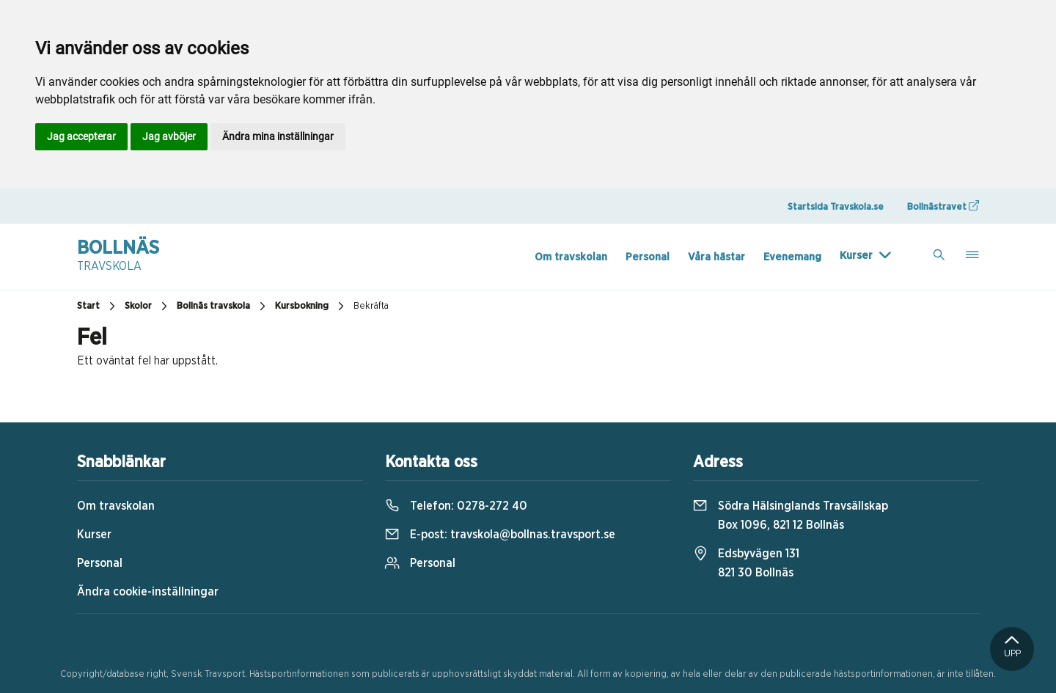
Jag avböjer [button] (169, 136)
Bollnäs (118, 256)
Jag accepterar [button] (81, 136)
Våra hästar (716, 257)
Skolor (148, 306)
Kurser (856, 255)
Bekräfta (371, 306)
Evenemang (792, 257)
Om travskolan (571, 257)
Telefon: (456, 506)
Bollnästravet (943, 206)
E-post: (500, 534)
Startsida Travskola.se (836, 207)
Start (98, 306)
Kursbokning (311, 306)
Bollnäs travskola (223, 306)
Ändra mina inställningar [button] (278, 136)
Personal (648, 257)
